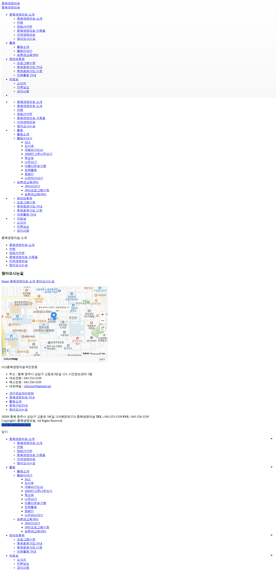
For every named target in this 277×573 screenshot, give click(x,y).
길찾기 (102, 359)
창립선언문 (24, 26)
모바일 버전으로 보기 (16, 424)
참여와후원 (17, 59)
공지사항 (23, 91)
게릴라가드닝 (34, 149)
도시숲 (29, 145)
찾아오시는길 (26, 38)
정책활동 (31, 170)
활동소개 (23, 47)
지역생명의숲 (26, 34)
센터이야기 (32, 186)
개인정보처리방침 (21, 393)
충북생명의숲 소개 (22, 14)
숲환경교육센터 (27, 55)
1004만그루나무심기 (38, 154)
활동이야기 (24, 51)
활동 (12, 42)
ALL (28, 142)
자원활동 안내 (26, 75)
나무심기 (31, 162)
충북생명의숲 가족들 (31, 30)
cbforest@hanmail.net (37, 386)
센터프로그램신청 (37, 190)
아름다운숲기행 (35, 166)
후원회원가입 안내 (29, 67)
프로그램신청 (26, 63)
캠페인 (29, 174)
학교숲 (29, 158)
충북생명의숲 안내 (22, 397)
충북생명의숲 (11, 3)
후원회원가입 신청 (29, 71)
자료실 (13, 79)
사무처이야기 (34, 178)
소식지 (21, 83)
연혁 (20, 22)
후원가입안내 (18, 405)
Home (5, 281)
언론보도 (23, 87)
